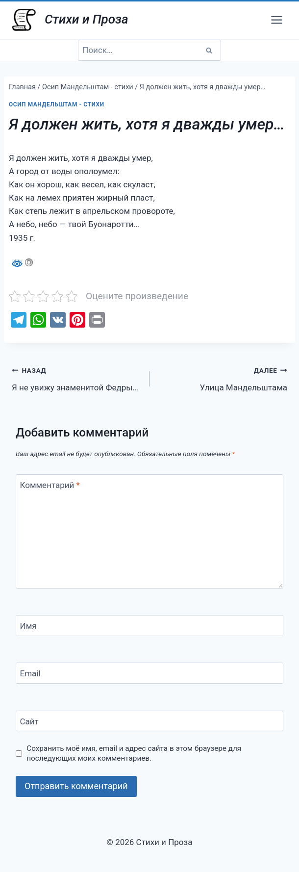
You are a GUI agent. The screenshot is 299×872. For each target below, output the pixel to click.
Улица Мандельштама (222, 377)
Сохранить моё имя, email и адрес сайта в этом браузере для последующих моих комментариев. (133, 753)
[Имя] (149, 625)
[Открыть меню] (276, 19)
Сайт (29, 721)
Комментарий (50, 485)
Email (30, 673)
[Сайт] (149, 721)
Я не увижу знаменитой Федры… (76, 377)
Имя (28, 626)
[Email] (149, 673)
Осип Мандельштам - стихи (56, 104)
